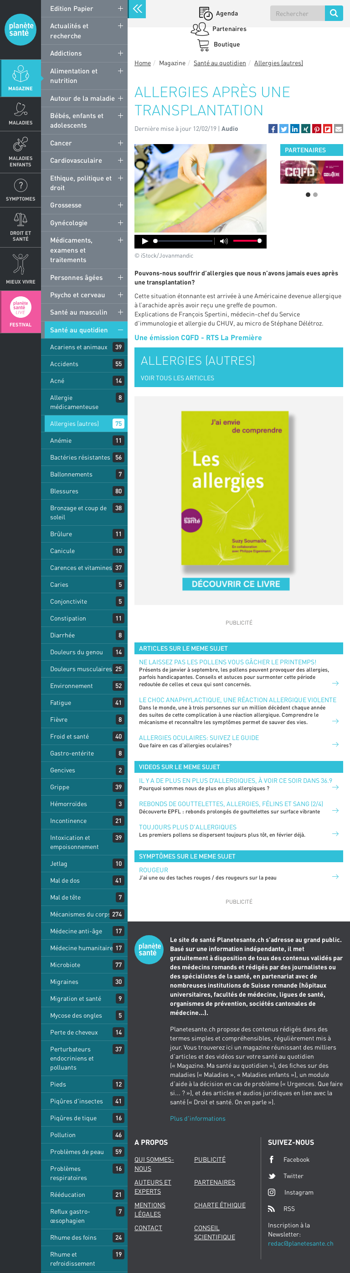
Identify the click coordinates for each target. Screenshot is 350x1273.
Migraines (64, 981)
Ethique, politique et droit (81, 182)
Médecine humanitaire (81, 948)
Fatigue (60, 702)
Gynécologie (69, 222)
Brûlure (61, 534)
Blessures (64, 491)
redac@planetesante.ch (301, 1243)
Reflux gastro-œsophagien (70, 1215)
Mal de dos (65, 880)
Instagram (291, 1192)
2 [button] (315, 194)
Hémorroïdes (68, 803)
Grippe (59, 787)
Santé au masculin (79, 312)
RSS (281, 1208)
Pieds (58, 1084)
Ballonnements (71, 474)
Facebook (289, 1159)
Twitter (286, 1175)
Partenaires (229, 28)
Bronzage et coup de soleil (78, 512)
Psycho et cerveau (77, 294)
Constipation (68, 618)
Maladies (21, 122)
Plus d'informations (198, 1118)
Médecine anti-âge (76, 931)
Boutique (226, 44)
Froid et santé (69, 736)
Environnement (71, 685)
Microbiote (65, 964)
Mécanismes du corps (80, 914)
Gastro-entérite (72, 753)
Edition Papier (71, 8)
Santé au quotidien (79, 330)
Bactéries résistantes (80, 457)
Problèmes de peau (77, 1151)
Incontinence (68, 820)
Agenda (226, 13)
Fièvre (58, 719)
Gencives (62, 770)
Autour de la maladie (82, 98)
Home (142, 63)
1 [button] (308, 194)
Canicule (62, 550)
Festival (20, 324)
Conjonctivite (68, 601)
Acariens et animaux (79, 347)
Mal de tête (65, 897)
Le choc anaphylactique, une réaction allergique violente (237, 700)
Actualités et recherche (69, 30)
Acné (57, 380)
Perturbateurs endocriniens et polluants (72, 1058)
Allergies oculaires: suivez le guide (199, 737)
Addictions (66, 53)
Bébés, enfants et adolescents (76, 120)
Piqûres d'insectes (76, 1101)
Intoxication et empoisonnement (74, 841)
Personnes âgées (76, 277)
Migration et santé (75, 998)
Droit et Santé (20, 236)
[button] (273, 128)
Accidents (64, 363)
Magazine (20, 88)
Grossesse (66, 205)
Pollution (63, 1134)
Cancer (61, 143)
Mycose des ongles (76, 1015)
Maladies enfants (21, 161)
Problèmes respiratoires (68, 1172)
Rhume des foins (73, 1237)
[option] (311, 172)
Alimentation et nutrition (74, 75)
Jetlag (58, 863)
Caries (59, 584)
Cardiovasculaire (76, 160)
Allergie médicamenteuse (74, 401)
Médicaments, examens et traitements (71, 250)
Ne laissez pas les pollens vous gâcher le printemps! (227, 662)
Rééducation (67, 1194)
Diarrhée (62, 635)
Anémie (61, 440)
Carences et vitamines (81, 567)
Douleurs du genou (76, 652)
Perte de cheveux (74, 1032)
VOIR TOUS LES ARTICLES (177, 378)
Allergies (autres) (74, 423)
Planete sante (20, 30)
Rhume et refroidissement (72, 1258)
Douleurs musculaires (81, 669)
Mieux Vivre (21, 282)
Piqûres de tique (73, 1118)
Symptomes (21, 199)
